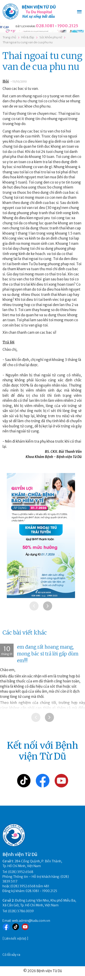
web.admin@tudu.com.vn (31, 921)
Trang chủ (9, 37)
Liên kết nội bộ (15, 939)
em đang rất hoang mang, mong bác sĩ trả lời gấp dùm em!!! (47, 653)
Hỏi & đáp (27, 37)
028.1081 (45, 25)
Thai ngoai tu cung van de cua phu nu (27, 42)
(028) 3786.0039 (21, 911)
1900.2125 (67, 25)
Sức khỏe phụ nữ (50, 37)
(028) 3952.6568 (20, 872)
